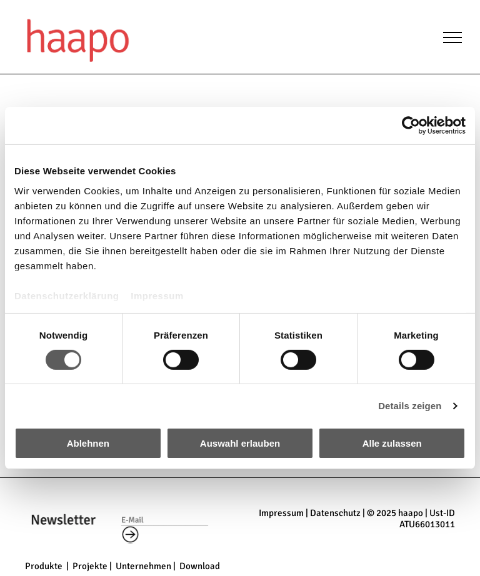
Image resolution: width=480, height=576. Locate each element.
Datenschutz (335, 513)
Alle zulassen (392, 443)
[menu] (452, 37)
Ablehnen (88, 443)
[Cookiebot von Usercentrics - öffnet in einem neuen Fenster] (411, 125)
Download (199, 566)
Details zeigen (409, 405)
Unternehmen (143, 566)
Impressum (157, 295)
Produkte (43, 566)
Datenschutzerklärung (66, 295)
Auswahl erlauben (240, 443)
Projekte (90, 566)
